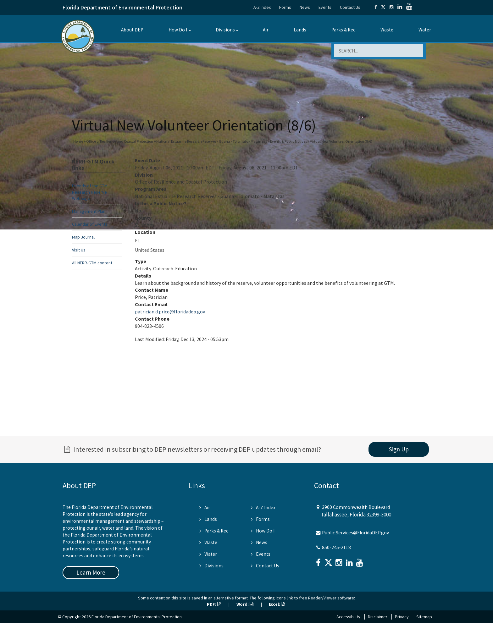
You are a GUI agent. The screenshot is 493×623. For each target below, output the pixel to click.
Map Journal (83, 237)
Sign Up (399, 449)
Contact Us (350, 7)
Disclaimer (377, 617)
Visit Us (79, 250)
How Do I (178, 30)
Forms (285, 7)
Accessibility (348, 617)
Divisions (225, 30)
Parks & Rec (343, 30)
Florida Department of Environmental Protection (122, 7)
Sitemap (424, 617)
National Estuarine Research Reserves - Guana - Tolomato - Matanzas (211, 141)
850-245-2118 (336, 547)
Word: (244, 604)
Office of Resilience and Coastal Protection (119, 141)
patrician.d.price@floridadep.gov (170, 311)
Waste (386, 30)
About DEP (132, 30)
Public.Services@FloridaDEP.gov (355, 533)
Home (78, 141)
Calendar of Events (90, 224)
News (305, 7)
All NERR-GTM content (92, 263)
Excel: (277, 604)
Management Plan (88, 211)
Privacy (402, 617)
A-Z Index (262, 7)
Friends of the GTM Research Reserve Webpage (90, 192)
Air (266, 30)
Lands (300, 30)
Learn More (90, 572)
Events (325, 7)
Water (424, 30)
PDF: (214, 604)
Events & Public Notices (288, 141)
